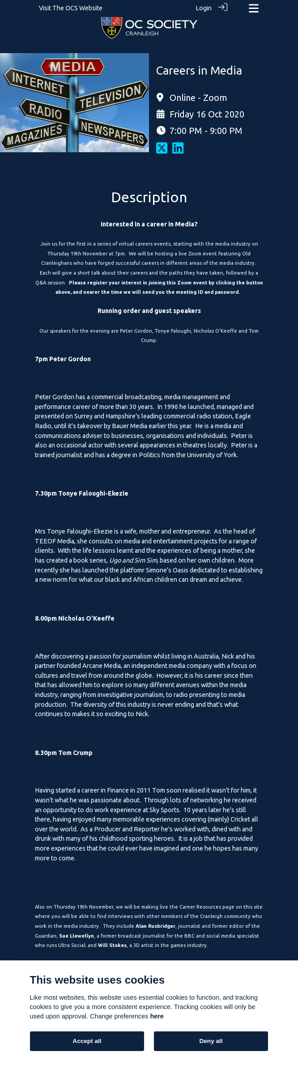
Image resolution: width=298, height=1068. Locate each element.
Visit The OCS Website (70, 8)
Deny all (210, 1041)
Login (204, 8)
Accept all (86, 1041)
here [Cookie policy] (156, 1016)
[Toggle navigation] (253, 8)
